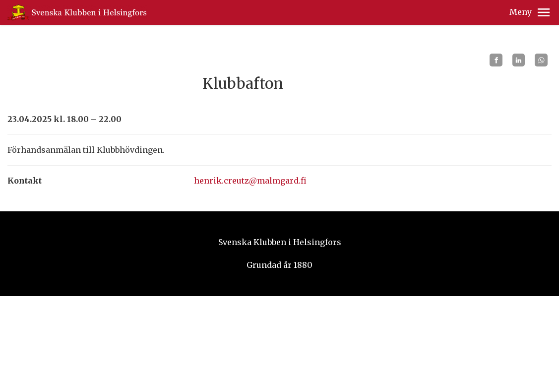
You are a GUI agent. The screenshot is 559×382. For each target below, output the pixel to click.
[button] (544, 12)
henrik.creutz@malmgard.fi (250, 181)
